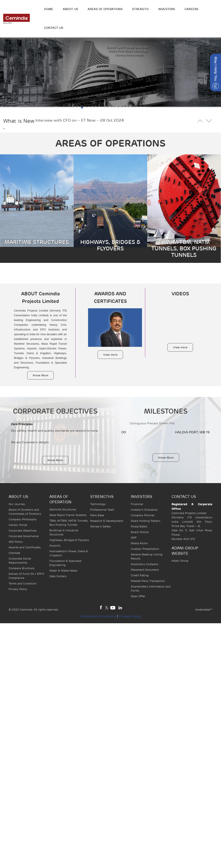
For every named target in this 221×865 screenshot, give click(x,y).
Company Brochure (21, 568)
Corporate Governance (24, 536)
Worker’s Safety (100, 526)
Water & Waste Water (63, 570)
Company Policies (142, 515)
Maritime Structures (62, 509)
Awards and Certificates (25, 547)
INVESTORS (166, 9)
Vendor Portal (18, 525)
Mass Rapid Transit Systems (67, 515)
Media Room (139, 543)
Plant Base (97, 515)
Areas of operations (105, 9)
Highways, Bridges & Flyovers (69, 540)
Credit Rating (140, 575)
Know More (40, 375)
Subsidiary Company (144, 564)
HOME (48, 9)
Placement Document (145, 570)
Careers (191, 9)
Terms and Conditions (98, 616)
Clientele (14, 553)
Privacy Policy (18, 589)
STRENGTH (140, 9)
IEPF (134, 537)
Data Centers (57, 576)
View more (110, 355)
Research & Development (106, 521)
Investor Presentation (145, 549)
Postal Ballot (139, 526)
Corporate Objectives (22, 530)
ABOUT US (70, 9)
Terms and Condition (22, 583)
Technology (98, 504)
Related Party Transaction (148, 581)
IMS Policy (16, 542)
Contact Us (53, 28)
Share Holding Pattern (145, 521)
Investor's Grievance (144, 510)
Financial (137, 504)
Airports (54, 545)
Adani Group (180, 561)
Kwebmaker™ (203, 609)
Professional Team (102, 510)
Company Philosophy (23, 519)
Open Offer (138, 596)
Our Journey (17, 504)
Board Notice (139, 532)
